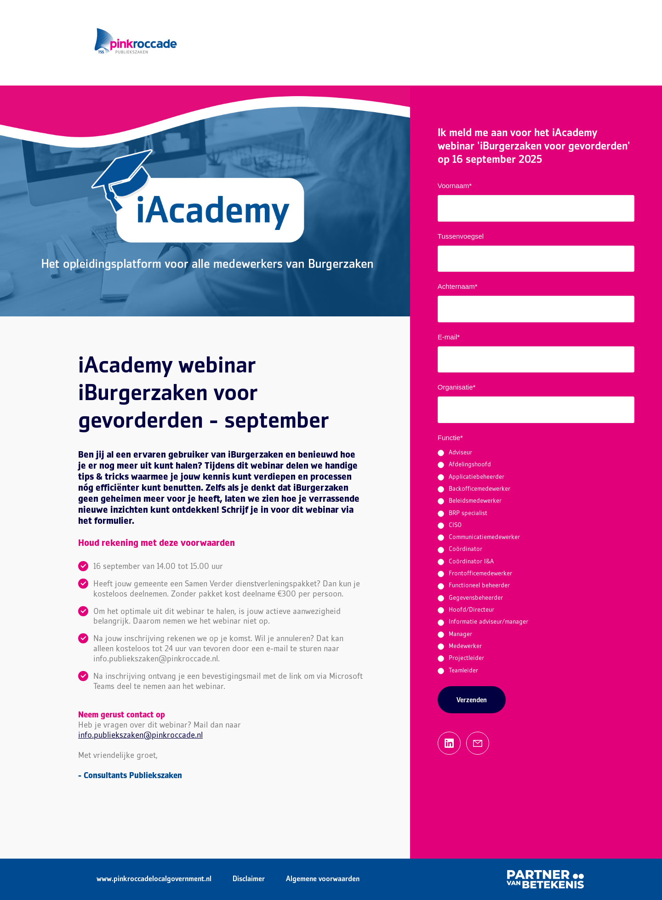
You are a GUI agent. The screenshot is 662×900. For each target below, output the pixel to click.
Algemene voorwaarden (323, 879)
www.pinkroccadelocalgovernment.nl (154, 879)
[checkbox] (536, 562)
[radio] (536, 453)
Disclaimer (249, 879)
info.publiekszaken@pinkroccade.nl (140, 735)
